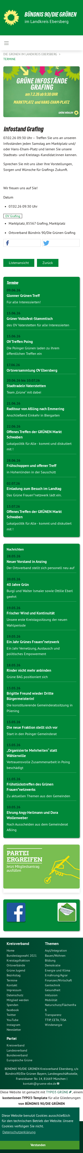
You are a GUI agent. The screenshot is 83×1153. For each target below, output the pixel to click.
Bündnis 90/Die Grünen (51, 14)
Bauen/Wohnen (55, 956)
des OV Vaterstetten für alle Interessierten (38, 325)
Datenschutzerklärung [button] (19, 1132)
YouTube (12, 1020)
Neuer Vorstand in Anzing (27, 561)
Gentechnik (52, 985)
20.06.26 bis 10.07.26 (23, 380)
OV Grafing (12, 216)
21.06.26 (13, 403)
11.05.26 (13, 779)
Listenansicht (19, 262)
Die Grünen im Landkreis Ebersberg (30, 54)
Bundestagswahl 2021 (22, 956)
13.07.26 (13, 506)
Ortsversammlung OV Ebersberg (32, 370)
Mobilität (51, 1000)
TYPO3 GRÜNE (57, 1092)
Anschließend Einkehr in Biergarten (33, 415)
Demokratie (52, 965)
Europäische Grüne (19, 1060)
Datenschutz (15, 995)
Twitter (11, 1015)
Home (10, 950)
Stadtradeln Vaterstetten (26, 385)
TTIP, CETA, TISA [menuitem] (55, 1020)
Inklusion (51, 995)
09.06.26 (13, 290)
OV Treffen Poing (20, 341)
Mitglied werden (18, 1000)
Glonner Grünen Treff (23, 295)
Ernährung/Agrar (56, 975)
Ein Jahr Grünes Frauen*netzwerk (33, 641)
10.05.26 (13, 807)
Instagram (13, 1025)
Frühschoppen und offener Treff (31, 465)
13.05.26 (13, 688)
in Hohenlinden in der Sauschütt (31, 472)
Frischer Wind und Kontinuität (31, 613)
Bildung (50, 960)
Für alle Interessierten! (24, 302)
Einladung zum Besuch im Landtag (34, 488)
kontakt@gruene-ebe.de (39, 1084)
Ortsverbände (16, 965)
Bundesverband (17, 1055)
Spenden (12, 1005)
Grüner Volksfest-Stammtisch (30, 318)
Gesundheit (52, 990)
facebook (13, 1010)
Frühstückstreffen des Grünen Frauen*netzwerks (30, 787)
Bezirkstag (14, 975)
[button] (22, 243)
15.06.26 (13, 313)
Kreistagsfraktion (18, 960)
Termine (9, 59)
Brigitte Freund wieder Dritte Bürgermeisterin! (30, 696)
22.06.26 (13, 426)
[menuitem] (22, 950)
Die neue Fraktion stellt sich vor (32, 727)
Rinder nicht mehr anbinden (29, 670)
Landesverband (17, 1050)
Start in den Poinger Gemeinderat (32, 734)
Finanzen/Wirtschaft (58, 980)
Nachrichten (15, 549)
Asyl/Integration (56, 950)
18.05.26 (13, 665)
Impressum (14, 990)
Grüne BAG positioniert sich (27, 677)
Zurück (47, 262)
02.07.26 (13, 483)
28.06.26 (13, 460)
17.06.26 (13, 365)
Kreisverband (16, 1045)
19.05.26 (13, 608)
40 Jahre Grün (18, 584)
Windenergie (53, 1025)
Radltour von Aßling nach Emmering (35, 408)
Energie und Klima (57, 970)
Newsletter (14, 1030)
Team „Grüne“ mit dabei (24, 392)
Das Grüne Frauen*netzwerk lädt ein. (34, 495)
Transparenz (53, 1015)
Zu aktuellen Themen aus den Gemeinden (38, 796)
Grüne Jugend (16, 970)
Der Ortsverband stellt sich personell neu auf (40, 568)
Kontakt (12, 985)
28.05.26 (13, 556)
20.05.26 (13, 579)
